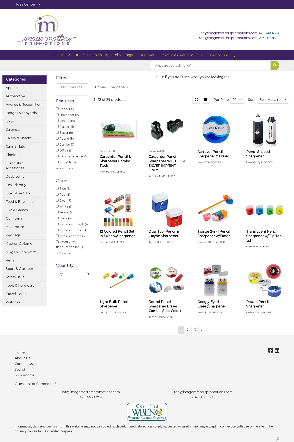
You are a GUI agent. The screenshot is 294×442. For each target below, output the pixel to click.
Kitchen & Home (19, 244)
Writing (230, 55)
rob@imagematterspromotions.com (203, 392)
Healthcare (15, 227)
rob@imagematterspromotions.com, (229, 38)
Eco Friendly (16, 185)
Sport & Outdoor (19, 269)
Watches (13, 302)
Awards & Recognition (23, 105)
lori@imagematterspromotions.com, (229, 33)
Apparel (111, 55)
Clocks (11, 155)
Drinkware (148, 55)
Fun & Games (17, 210)
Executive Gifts (18, 193)
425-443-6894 (269, 33)
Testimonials (92, 55)
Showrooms (24, 375)
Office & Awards (176, 55)
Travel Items (16, 294)
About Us (22, 358)
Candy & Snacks (18, 138)
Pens (10, 260)
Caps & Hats (15, 146)
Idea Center (26, 4)
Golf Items (14, 218)
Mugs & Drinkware (21, 252)
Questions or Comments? (35, 384)
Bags (129, 55)
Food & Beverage (20, 202)
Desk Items (15, 176)
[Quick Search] (210, 65)
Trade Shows (206, 55)
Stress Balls (15, 277)
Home (60, 55)
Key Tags (13, 235)
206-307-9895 (269, 38)
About (73, 55)
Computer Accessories (15, 165)
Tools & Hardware (20, 285)
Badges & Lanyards (21, 113)
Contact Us (24, 364)
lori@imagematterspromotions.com (91, 392)
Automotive (15, 96)
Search (20, 369)
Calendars (14, 130)
